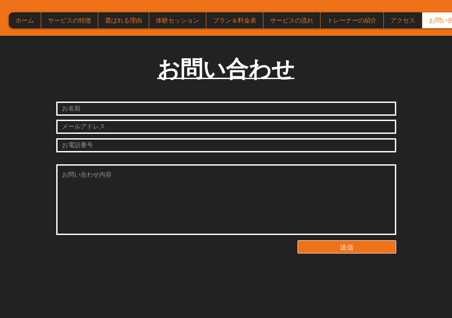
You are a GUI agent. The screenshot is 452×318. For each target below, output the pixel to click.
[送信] (346, 247)
